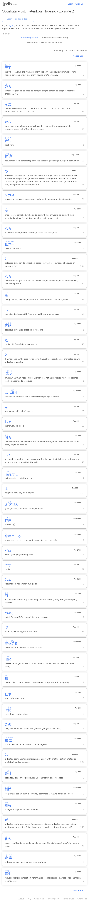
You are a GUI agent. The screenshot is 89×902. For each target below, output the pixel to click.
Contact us (39, 898)
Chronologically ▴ (29, 37)
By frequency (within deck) (55, 37)
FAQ (29, 898)
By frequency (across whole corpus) (44, 42)
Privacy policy (53, 898)
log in (10, 25)
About (21, 898)
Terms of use (68, 898)
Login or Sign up (75, 3)
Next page (78, 55)
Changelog (82, 898)
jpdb (7, 4)
